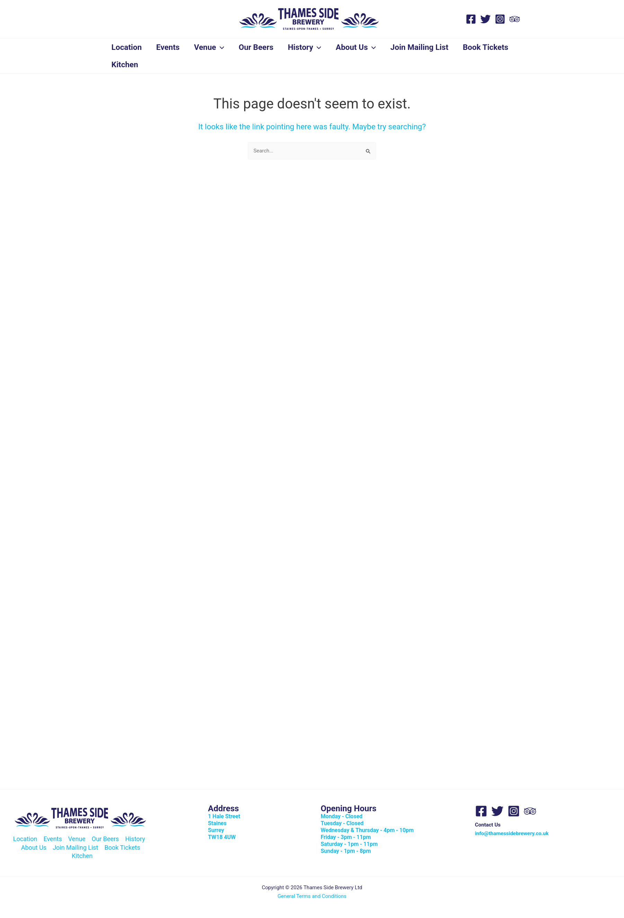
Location (127, 47)
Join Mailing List (427, 47)
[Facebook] (471, 19)
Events (169, 47)
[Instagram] (500, 19)
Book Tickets (135, 64)
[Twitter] (485, 19)
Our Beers (260, 47)
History (310, 47)
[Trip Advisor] (514, 19)
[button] (223, 47)
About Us (362, 47)
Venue (212, 47)
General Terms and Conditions (312, 896)
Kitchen (186, 64)
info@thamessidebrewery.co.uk (512, 833)
